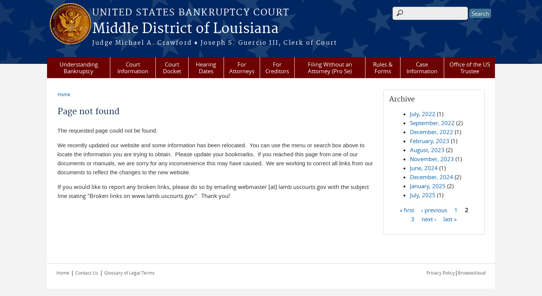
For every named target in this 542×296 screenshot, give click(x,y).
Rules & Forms (383, 67)
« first (407, 209)
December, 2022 (431, 132)
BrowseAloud (472, 273)
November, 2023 (432, 159)
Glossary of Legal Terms (129, 273)
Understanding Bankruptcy (78, 67)
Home (64, 94)
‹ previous (434, 209)
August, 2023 (427, 150)
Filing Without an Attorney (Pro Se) (330, 67)
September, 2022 (432, 123)
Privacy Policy (440, 273)
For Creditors (277, 67)
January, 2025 (428, 186)
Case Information (421, 67)
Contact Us (86, 273)
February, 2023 (429, 141)
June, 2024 (424, 168)
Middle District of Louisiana (185, 29)
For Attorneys (241, 67)
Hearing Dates (206, 67)
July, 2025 (422, 195)
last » (450, 218)
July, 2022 (422, 114)
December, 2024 (431, 177)
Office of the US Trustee (469, 67)
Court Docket (172, 67)
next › (429, 218)
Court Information (132, 67)
